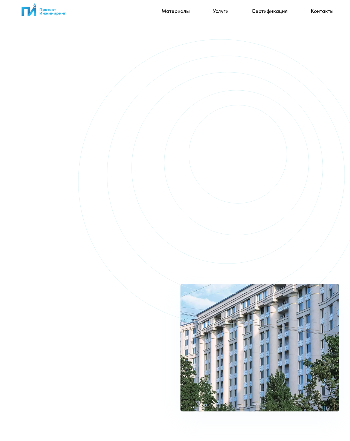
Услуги (221, 11)
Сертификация (270, 11)
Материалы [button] (176, 11)
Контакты (322, 11)
